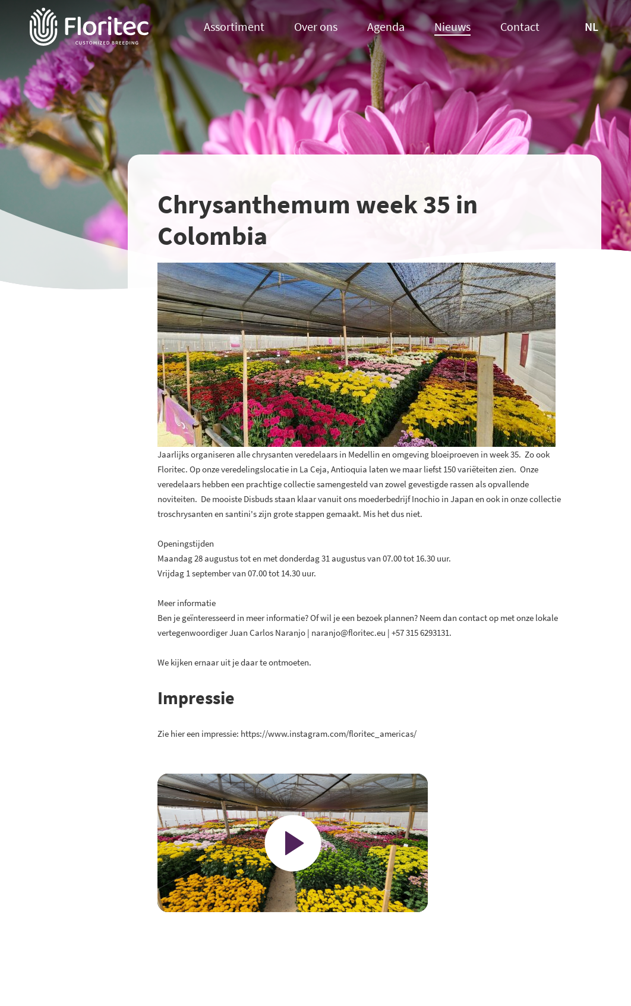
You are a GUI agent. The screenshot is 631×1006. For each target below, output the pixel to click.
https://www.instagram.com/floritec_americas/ (329, 733)
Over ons (315, 27)
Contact (519, 27)
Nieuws (452, 27)
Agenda (386, 27)
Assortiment (234, 27)
